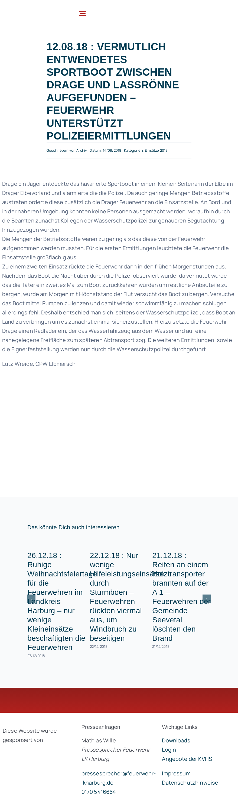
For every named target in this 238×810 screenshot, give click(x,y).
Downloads (176, 740)
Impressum (176, 773)
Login (169, 749)
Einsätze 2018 (156, 150)
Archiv (81, 150)
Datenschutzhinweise (190, 782)
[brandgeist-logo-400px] (35, 752)
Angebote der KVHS (187, 758)
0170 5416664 (98, 791)
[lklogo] (30, 8)
